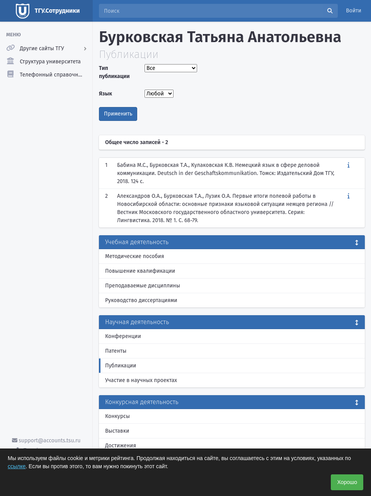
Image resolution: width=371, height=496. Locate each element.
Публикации (120, 365)
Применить (118, 113)
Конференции (123, 336)
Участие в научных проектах (141, 380)
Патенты (115, 351)
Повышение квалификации (140, 271)
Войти (353, 10)
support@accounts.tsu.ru (46, 440)
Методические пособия (134, 256)
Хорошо (347, 482)
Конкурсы (117, 416)
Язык (105, 93)
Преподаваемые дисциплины (142, 285)
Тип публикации (114, 72)
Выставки (117, 431)
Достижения (120, 445)
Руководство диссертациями (141, 300)
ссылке (17, 466)
